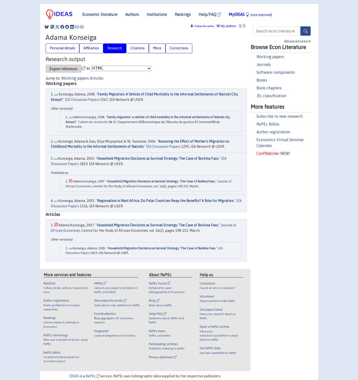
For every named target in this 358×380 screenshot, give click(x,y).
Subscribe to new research (279, 116)
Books (261, 80)
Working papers (270, 56)
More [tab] (157, 48)
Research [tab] (114, 48)
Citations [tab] (137, 48)
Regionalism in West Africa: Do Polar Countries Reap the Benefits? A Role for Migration (165, 201)
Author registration (273, 132)
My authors (226, 26)
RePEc (93, 376)
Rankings (183, 14)
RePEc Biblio (267, 124)
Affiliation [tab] (91, 48)
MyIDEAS (250, 14)
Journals (263, 64)
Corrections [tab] (179, 48)
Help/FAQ (210, 14)
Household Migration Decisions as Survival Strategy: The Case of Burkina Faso (157, 158)
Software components (275, 72)
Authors (132, 14)
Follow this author (204, 26)
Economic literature (99, 14)
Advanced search (297, 41)
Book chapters (269, 88)
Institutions (157, 14)
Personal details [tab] (62, 48)
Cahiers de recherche (93, 122)
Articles (96, 78)
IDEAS (74, 376)
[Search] (305, 31)
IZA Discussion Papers (82, 100)
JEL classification (271, 96)
